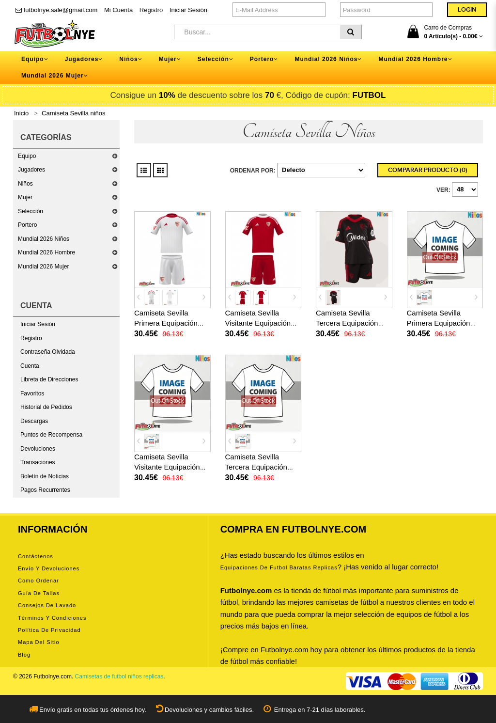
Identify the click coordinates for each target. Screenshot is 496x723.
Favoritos (32, 393)
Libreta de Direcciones (49, 379)
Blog (24, 655)
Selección (30, 211)
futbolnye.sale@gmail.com (56, 10)
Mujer (25, 197)
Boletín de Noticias (44, 476)
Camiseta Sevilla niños (74, 113)
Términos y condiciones (52, 618)
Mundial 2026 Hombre (46, 252)
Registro (151, 10)
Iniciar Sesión (188, 10)
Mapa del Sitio (39, 642)
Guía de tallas (39, 593)
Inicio (21, 113)
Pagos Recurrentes (45, 490)
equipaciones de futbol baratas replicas (279, 567)
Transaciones (37, 462)
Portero (27, 224)
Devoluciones (37, 448)
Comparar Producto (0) (427, 170)
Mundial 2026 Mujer (43, 266)
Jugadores (31, 169)
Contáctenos (35, 556)
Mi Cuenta (118, 10)
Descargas (34, 421)
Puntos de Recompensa (51, 434)
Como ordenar (38, 580)
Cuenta (29, 365)
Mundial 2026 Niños (43, 239)
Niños (25, 183)
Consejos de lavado (47, 605)
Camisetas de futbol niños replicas (119, 676)
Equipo (27, 156)
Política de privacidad (49, 630)
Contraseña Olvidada (47, 351)
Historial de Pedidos (46, 407)
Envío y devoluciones (48, 568)
